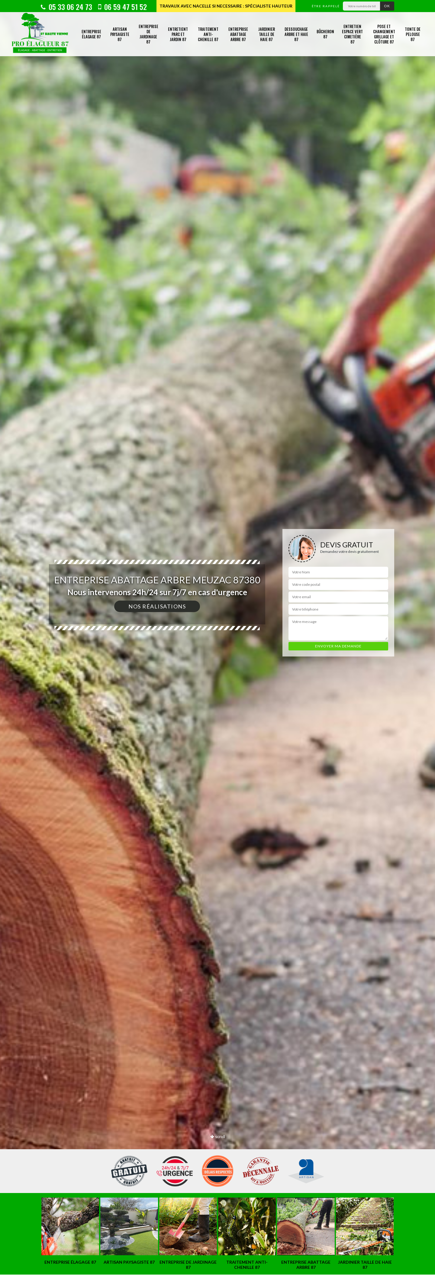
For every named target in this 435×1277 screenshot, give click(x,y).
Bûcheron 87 (325, 34)
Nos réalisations (157, 606)
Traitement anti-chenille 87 (208, 34)
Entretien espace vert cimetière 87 (352, 34)
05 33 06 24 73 (66, 6)
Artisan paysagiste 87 (119, 34)
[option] (217, 638)
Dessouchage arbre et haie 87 (296, 34)
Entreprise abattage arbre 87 (238, 34)
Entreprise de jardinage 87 (148, 34)
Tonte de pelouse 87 (412, 34)
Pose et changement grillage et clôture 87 (384, 34)
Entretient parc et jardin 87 (178, 34)
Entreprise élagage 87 (91, 34)
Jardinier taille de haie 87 (266, 34)
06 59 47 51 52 (122, 6)
